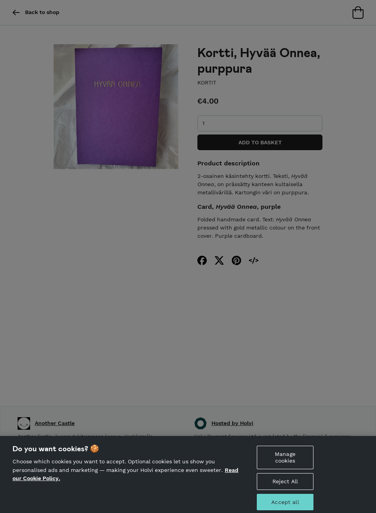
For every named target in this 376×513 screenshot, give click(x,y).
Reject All (285, 483)
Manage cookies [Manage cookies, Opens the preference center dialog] (285, 459)
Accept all (285, 503)
